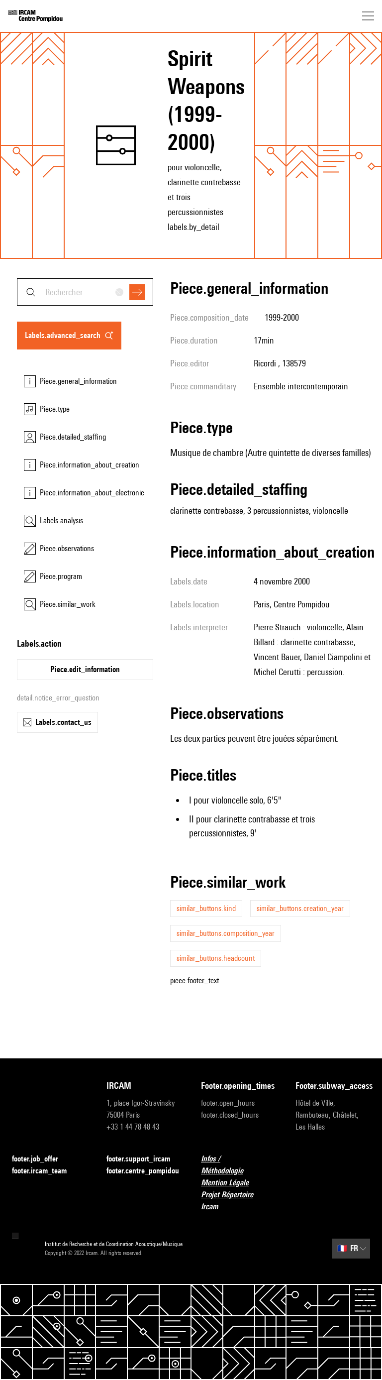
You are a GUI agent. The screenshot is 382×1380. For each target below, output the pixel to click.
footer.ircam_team (45, 1171)
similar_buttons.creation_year (300, 908)
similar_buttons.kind (206, 908)
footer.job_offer (41, 1159)
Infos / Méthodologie (238, 1164)
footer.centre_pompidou (142, 1170)
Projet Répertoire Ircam (238, 1200)
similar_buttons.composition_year (226, 933)
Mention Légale (231, 1183)
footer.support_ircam (143, 1159)
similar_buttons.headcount (216, 958)
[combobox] (85, 292)
